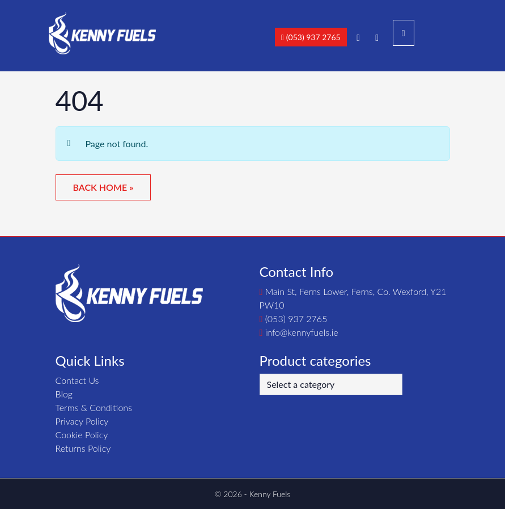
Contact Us (77, 380)
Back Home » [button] (103, 187)
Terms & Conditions (94, 407)
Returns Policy (83, 448)
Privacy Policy (82, 421)
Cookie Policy (82, 434)
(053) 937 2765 (311, 37)
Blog (64, 393)
